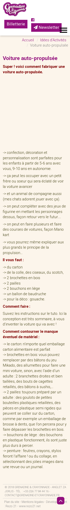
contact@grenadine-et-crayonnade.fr (32, 495)
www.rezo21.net (30, 506)
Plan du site (11, 502)
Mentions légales (33, 502)
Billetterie (16, 24)
